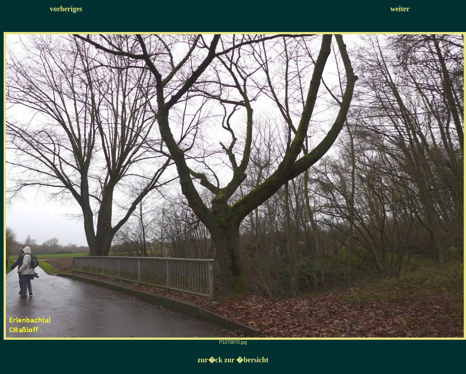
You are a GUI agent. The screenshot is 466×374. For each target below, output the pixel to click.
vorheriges (66, 9)
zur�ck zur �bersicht (232, 360)
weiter (400, 9)
